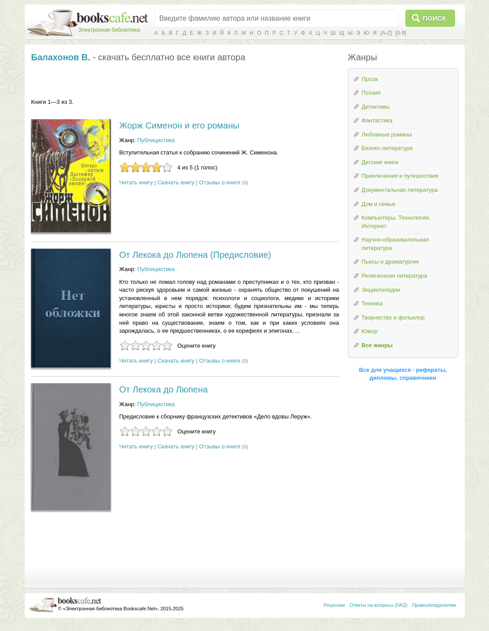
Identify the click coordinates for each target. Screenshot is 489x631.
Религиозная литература (394, 275)
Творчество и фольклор (393, 317)
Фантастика (377, 120)
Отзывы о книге (220, 182)
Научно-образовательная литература (395, 243)
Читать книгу (136, 182)
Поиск (434, 18)
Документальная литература (400, 190)
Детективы (376, 106)
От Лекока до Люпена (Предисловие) (195, 255)
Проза (370, 79)
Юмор (370, 331)
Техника (372, 303)
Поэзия (371, 92)
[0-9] (401, 33)
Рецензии (334, 605)
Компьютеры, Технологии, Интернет (396, 221)
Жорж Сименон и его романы (179, 125)
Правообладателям (434, 605)
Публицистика (156, 140)
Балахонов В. (60, 57)
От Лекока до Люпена (163, 389)
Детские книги (380, 162)
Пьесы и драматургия (390, 261)
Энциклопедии (381, 289)
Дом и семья (378, 204)
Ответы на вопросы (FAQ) (378, 605)
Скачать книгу (176, 182)
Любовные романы (387, 134)
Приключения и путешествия (400, 175)
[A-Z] (386, 33)
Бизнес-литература (387, 148)
